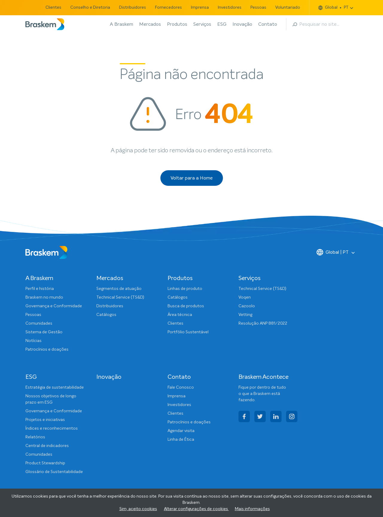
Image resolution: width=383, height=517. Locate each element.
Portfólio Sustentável (188, 332)
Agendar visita (181, 431)
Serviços (202, 24)
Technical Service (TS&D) (120, 297)
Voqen (244, 297)
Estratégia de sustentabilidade (54, 387)
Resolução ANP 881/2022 (262, 323)
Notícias (33, 341)
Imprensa (200, 7)
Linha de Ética (181, 439)
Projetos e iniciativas (45, 420)
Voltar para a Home (192, 178)
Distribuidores (132, 7)
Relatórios (35, 437)
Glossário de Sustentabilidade (54, 472)
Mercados (150, 24)
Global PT (333, 7)
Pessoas (258, 7)
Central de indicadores (47, 446)
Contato (267, 24)
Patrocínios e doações (47, 349)
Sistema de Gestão (44, 332)
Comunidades (38, 323)
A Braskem (121, 24)
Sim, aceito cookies (138, 509)
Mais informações (252, 509)
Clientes (53, 7)
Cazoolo (246, 306)
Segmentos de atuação (119, 289)
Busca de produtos (186, 306)
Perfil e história (39, 289)
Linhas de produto (185, 289)
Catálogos (106, 315)
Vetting (245, 315)
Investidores (229, 7)
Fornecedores (168, 7)
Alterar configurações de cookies (196, 509)
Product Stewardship (45, 463)
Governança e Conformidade (53, 306)
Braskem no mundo (44, 297)
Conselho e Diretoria (90, 7)
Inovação (242, 24)
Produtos (177, 24)
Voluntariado (287, 7)
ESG (222, 24)
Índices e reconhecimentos (51, 428)
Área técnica (180, 315)
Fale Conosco (181, 387)
